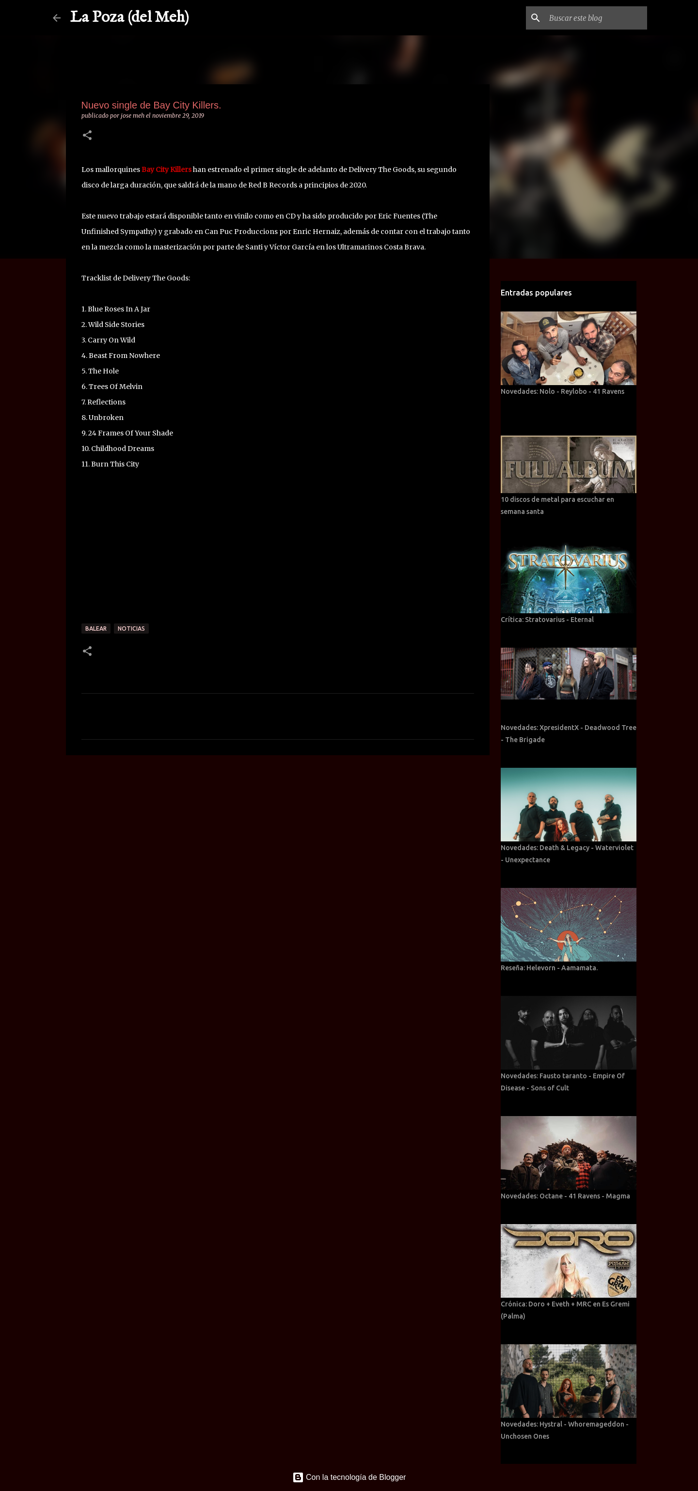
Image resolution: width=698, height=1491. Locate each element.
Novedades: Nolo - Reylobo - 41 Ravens (562, 391)
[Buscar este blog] (596, 18)
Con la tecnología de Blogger (349, 1477)
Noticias (131, 628)
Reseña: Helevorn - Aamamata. (549, 968)
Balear (96, 628)
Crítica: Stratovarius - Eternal (547, 619)
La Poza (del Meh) (129, 18)
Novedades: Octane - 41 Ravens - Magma (565, 1196)
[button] (87, 135)
